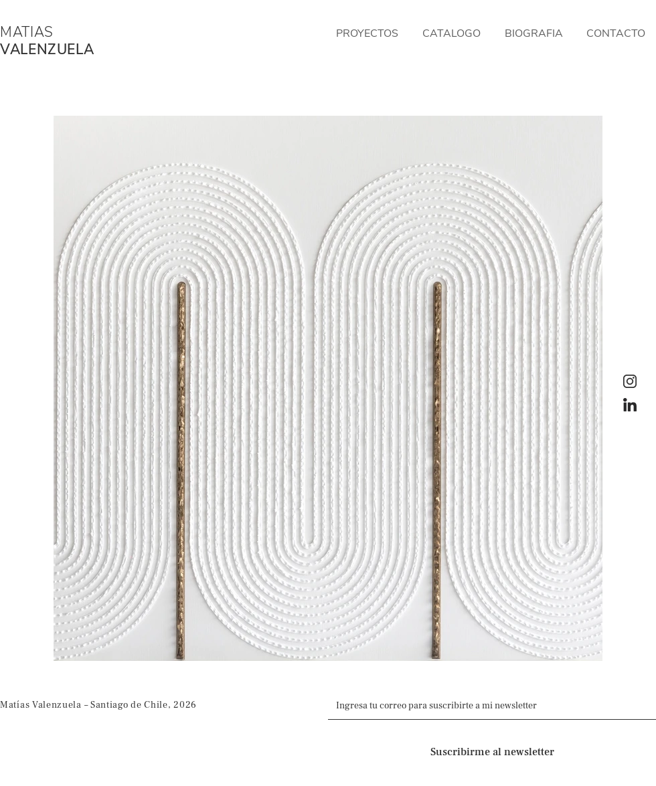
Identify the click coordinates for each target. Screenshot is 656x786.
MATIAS (27, 32)
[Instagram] (630, 381)
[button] (367, 33)
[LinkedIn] (630, 404)
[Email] (488, 705)
